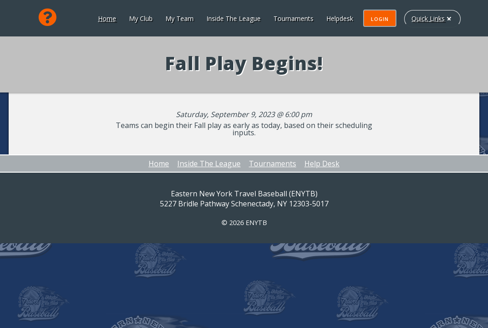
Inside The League (232, 18)
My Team (178, 18)
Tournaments (292, 18)
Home (106, 18)
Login (379, 18)
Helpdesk (338, 18)
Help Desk (321, 164)
